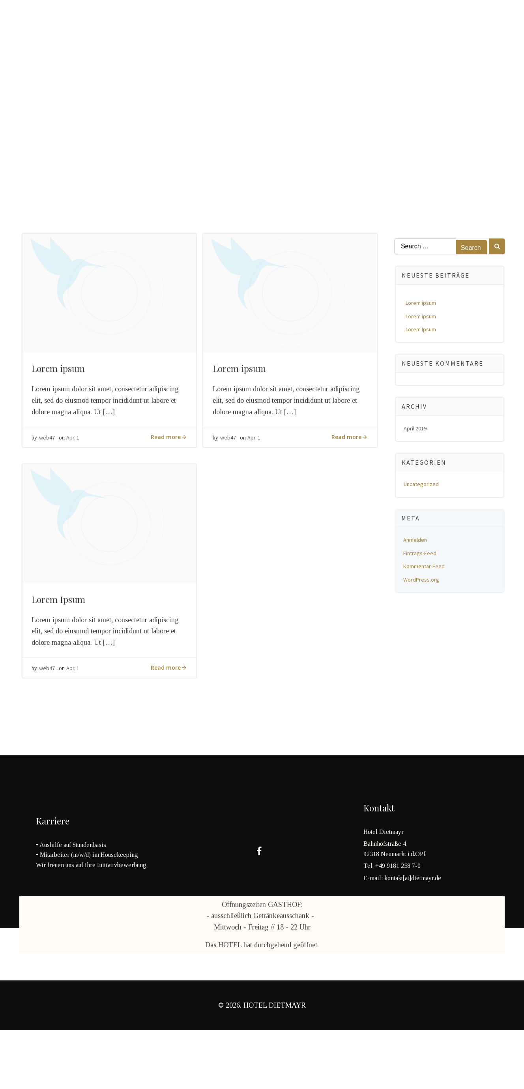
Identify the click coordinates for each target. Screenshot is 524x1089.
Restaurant (73, 21)
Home (28, 21)
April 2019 (416, 429)
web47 (50, 449)
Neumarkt (208, 21)
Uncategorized (422, 485)
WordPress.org (423, 580)
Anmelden (417, 540)
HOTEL (119, 21)
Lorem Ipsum (422, 330)
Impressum (303, 21)
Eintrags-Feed (421, 554)
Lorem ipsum (422, 304)
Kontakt (254, 21)
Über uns (160, 21)
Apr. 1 (75, 449)
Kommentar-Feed (425, 567)
